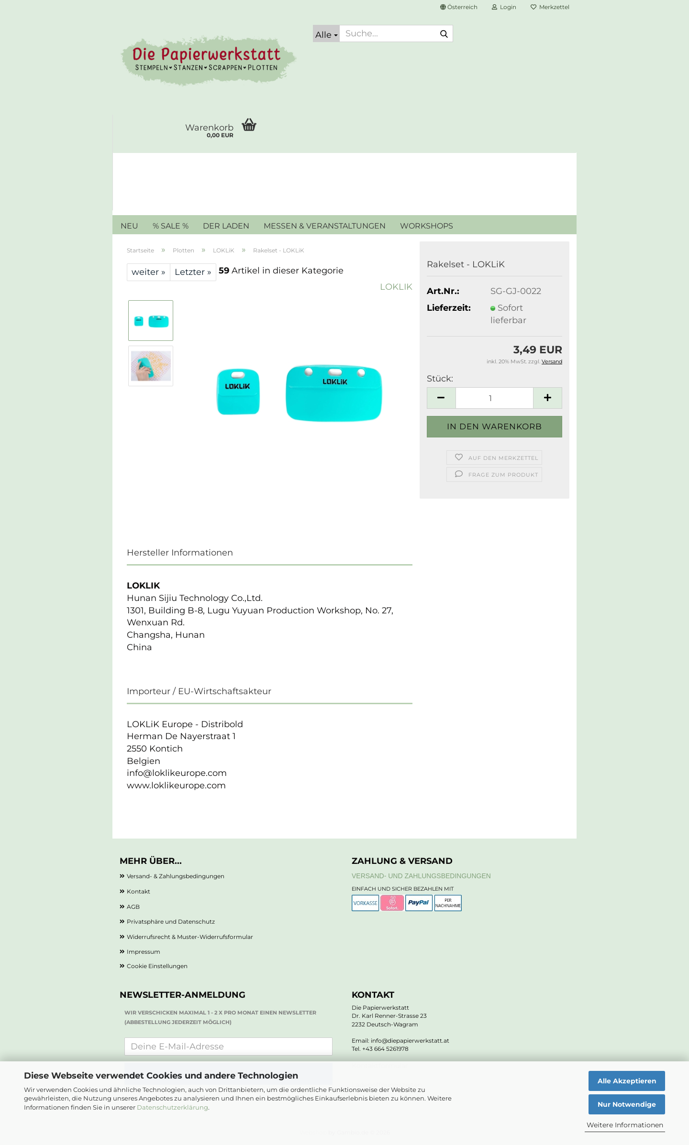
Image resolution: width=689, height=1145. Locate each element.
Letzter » (193, 272)
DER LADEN (226, 225)
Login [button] (504, 7)
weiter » (149, 272)
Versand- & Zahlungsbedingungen (175, 876)
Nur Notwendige (627, 1104)
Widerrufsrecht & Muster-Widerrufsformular (190, 936)
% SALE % (171, 225)
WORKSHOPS (426, 225)
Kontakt (138, 891)
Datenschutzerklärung (172, 1107)
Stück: (440, 378)
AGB (133, 906)
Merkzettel (550, 7)
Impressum (143, 951)
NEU (129, 225)
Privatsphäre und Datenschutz (171, 921)
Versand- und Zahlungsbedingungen (421, 876)
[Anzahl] (494, 398)
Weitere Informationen (625, 1125)
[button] (459, 7)
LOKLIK (396, 287)
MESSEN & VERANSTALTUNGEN (325, 225)
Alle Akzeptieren (627, 1081)
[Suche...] (326, 33)
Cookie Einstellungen (157, 966)
